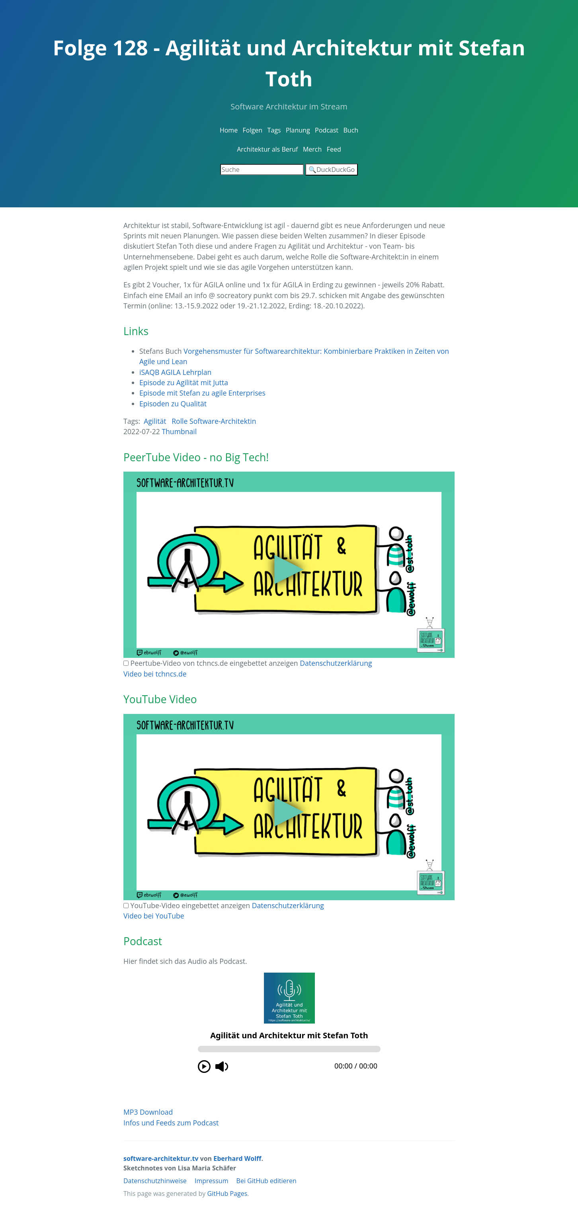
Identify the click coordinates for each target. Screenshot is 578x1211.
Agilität (155, 421)
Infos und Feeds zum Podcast (171, 1122)
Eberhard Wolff (237, 1158)
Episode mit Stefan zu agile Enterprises (202, 393)
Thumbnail (179, 431)
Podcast (326, 130)
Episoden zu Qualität (173, 403)
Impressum (211, 1180)
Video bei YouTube (153, 915)
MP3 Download (148, 1112)
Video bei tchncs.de (155, 674)
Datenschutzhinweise (155, 1180)
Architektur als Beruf (267, 149)
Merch (312, 149)
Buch (350, 130)
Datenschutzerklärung (336, 663)
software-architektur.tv (160, 1158)
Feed (334, 149)
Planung (298, 130)
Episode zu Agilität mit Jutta (183, 382)
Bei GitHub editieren (266, 1180)
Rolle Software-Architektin (214, 421)
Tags (274, 130)
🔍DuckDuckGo (332, 169)
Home (229, 130)
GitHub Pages (227, 1193)
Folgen (252, 130)
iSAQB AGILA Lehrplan (175, 372)
